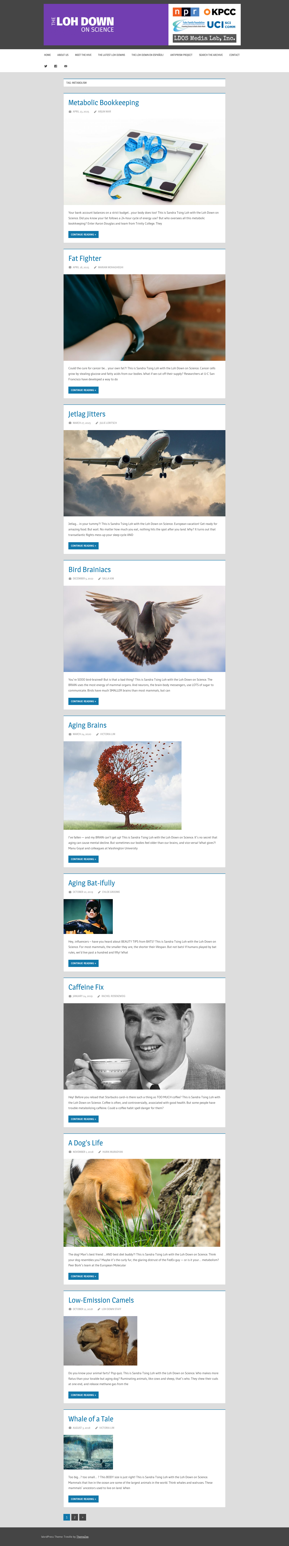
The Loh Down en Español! (148, 55)
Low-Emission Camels (101, 1299)
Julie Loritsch (108, 423)
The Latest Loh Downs (111, 55)
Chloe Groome (111, 892)
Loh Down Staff (111, 1309)
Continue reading (82, 234)
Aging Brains (87, 724)
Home (47, 55)
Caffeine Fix (86, 986)
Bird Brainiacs (89, 569)
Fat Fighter (84, 258)
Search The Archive (211, 55)
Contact (234, 55)
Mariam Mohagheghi (110, 267)
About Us (62, 55)
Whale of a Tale (90, 1418)
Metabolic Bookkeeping (103, 102)
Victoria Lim (107, 734)
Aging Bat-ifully (91, 882)
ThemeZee (82, 1536)
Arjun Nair (104, 111)
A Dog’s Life (85, 1142)
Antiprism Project (181, 55)
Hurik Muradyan (112, 1152)
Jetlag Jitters (86, 413)
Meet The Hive (83, 55)
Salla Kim (108, 578)
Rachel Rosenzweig (113, 996)
